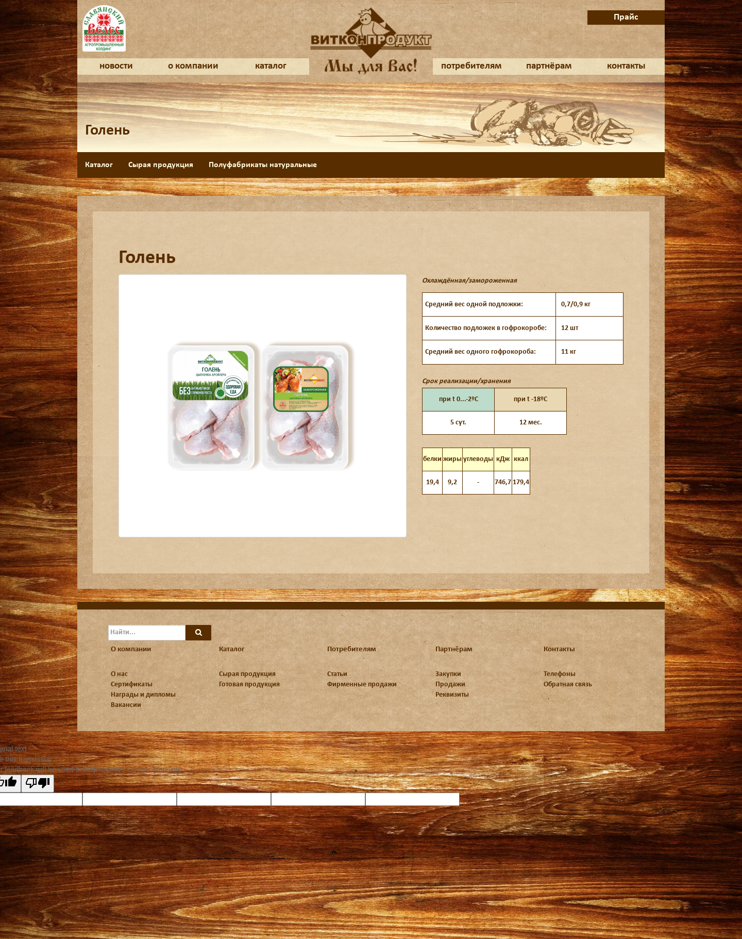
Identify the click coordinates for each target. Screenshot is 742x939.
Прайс (626, 17)
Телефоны (560, 674)
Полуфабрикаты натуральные (263, 165)
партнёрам (549, 66)
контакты (626, 66)
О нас (119, 674)
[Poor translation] (37, 784)
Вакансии (126, 705)
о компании (193, 66)
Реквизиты (452, 695)
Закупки (448, 674)
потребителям (471, 66)
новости (116, 66)
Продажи (450, 684)
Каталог (99, 165)
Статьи (337, 674)
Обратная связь (568, 684)
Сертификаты (132, 684)
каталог (270, 66)
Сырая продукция (160, 165)
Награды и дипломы (143, 695)
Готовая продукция (249, 684)
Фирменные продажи (362, 684)
